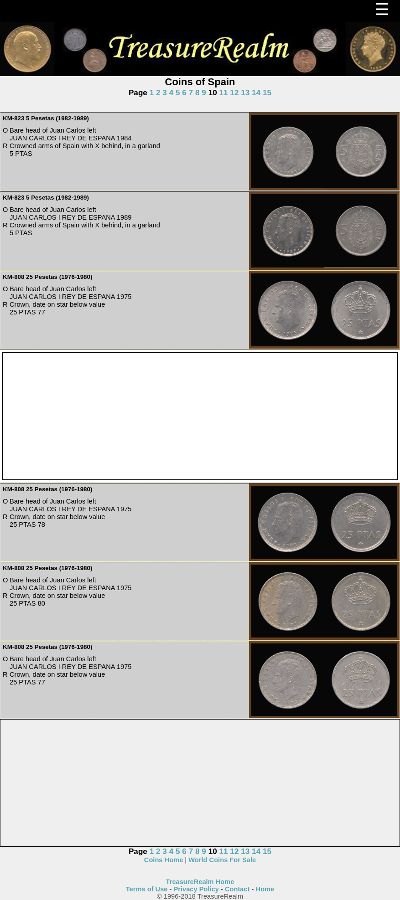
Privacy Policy (196, 889)
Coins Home (163, 860)
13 (245, 92)
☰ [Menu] (381, 9)
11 (223, 92)
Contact (237, 889)
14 (256, 92)
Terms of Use (147, 889)
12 (234, 92)
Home (265, 889)
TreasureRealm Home (200, 881)
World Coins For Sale (222, 860)
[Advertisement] (200, 416)
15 (267, 92)
